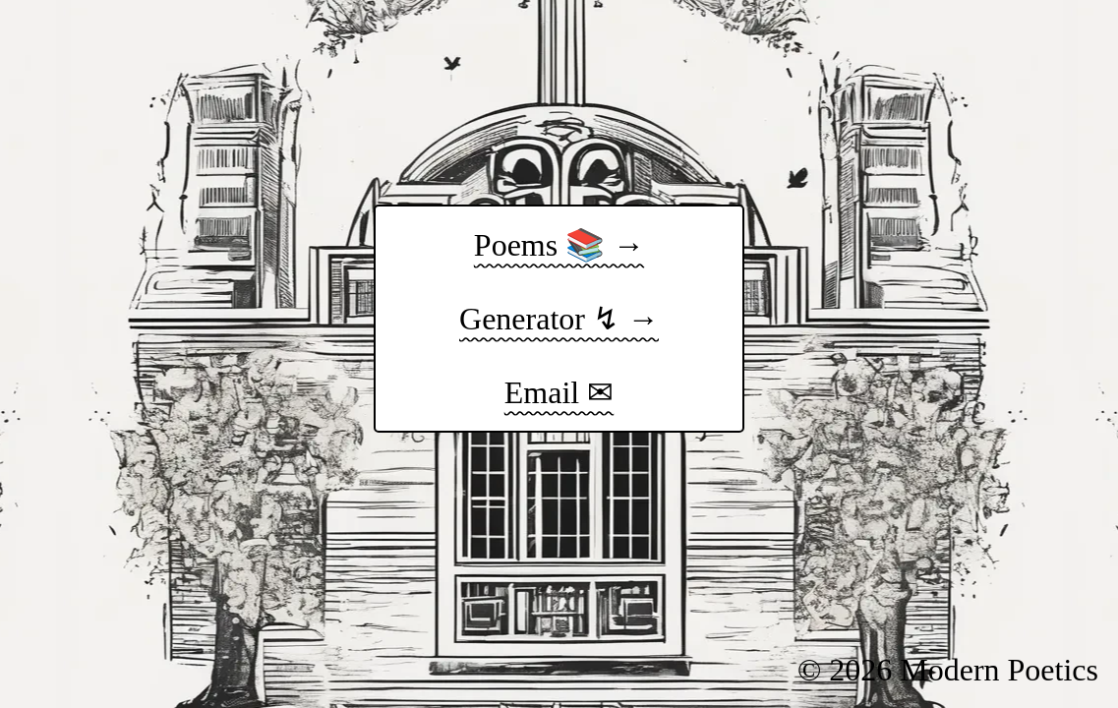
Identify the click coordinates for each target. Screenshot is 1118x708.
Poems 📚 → (559, 245)
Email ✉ (559, 392)
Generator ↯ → (559, 318)
